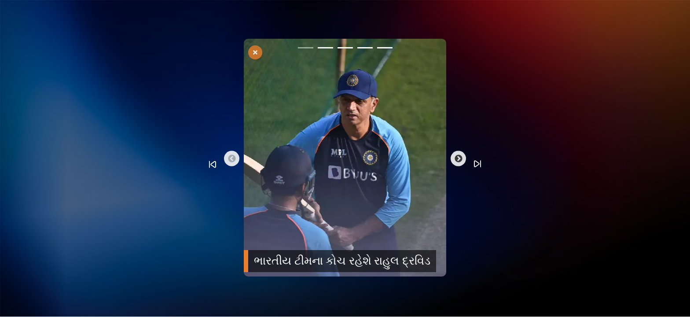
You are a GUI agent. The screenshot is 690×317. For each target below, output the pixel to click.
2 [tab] (325, 49)
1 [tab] (305, 49)
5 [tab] (385, 49)
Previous (231, 158)
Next (458, 158)
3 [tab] (345, 49)
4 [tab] (365, 49)
